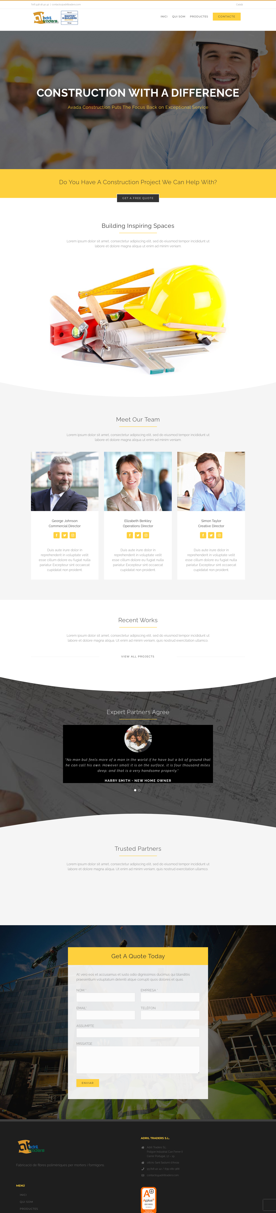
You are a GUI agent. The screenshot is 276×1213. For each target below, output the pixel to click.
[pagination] (135, 790)
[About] (138, 100)
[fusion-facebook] (56, 535)
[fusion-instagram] (73, 535)
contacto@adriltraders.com (66, 4)
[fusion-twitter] (65, 535)
